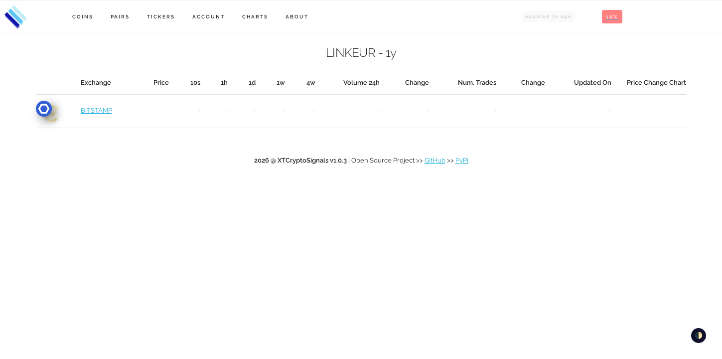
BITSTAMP (96, 110)
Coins (82, 16)
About (297, 16)
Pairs (120, 16)
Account (208, 16)
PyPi (461, 160)
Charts (255, 16)
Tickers (161, 16)
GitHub (435, 160)
